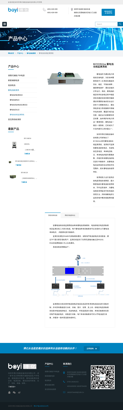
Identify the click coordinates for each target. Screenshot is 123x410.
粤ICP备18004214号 (41, 406)
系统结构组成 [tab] (52, 215)
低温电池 (11, 85)
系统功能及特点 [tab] (70, 215)
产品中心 (20, 53)
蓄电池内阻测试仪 (16, 95)
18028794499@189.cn (75, 392)
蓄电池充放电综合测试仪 (19, 105)
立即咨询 (92, 349)
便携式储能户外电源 (16, 75)
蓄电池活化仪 (14, 110)
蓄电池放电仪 (14, 100)
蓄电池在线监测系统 (17, 114)
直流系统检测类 (14, 119)
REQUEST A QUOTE (108, 12)
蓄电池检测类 (31, 53)
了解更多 (27, 154)
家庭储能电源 (13, 80)
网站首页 (11, 53)
